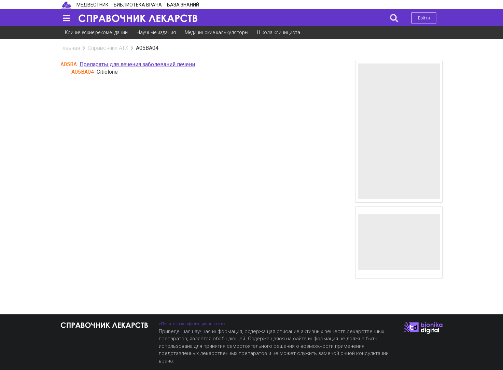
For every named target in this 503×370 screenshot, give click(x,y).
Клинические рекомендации (96, 32)
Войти (424, 17)
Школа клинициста (278, 32)
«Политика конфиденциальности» (192, 323)
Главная (70, 48)
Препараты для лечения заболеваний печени (137, 64)
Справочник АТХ (108, 48)
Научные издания (156, 32)
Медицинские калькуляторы (216, 32)
